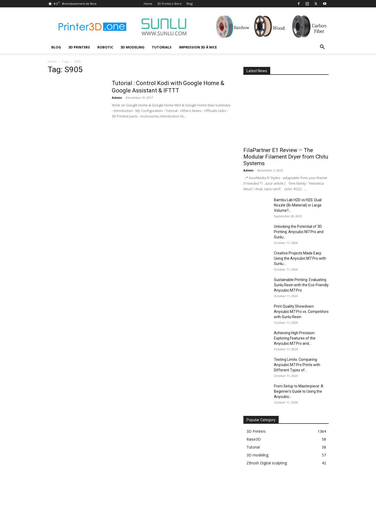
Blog (190, 4)
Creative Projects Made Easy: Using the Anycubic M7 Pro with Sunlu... (300, 258)
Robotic (105, 47)
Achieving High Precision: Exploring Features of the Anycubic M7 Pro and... (294, 338)
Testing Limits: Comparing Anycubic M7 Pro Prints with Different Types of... (297, 364)
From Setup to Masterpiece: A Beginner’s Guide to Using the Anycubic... (298, 391)
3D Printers (79, 47)
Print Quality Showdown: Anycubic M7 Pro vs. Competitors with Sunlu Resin (301, 311)
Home (148, 4)
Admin (117, 98)
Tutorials (162, 47)
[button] (322, 47)
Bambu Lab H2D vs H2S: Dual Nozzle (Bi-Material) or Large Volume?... (298, 205)
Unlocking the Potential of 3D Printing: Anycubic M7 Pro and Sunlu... (298, 231)
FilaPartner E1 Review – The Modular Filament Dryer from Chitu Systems (285, 156)
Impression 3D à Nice (198, 47)
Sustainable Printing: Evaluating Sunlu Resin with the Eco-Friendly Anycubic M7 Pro (301, 285)
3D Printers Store (169, 4)
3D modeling (132, 47)
